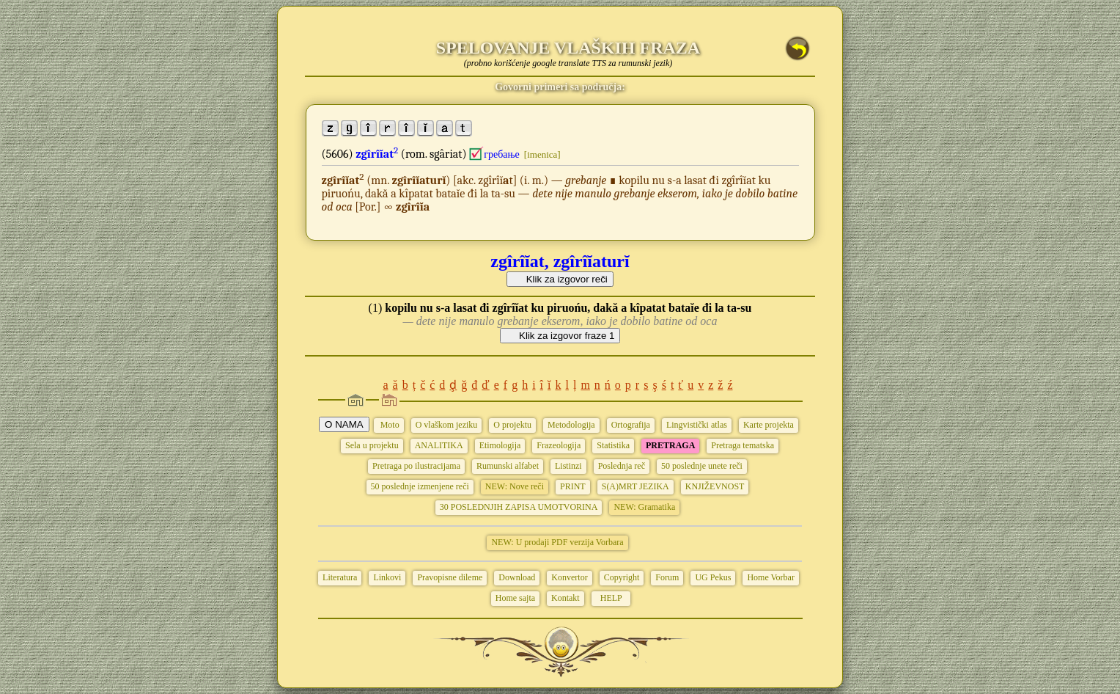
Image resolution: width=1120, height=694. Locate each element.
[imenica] (542, 154)
